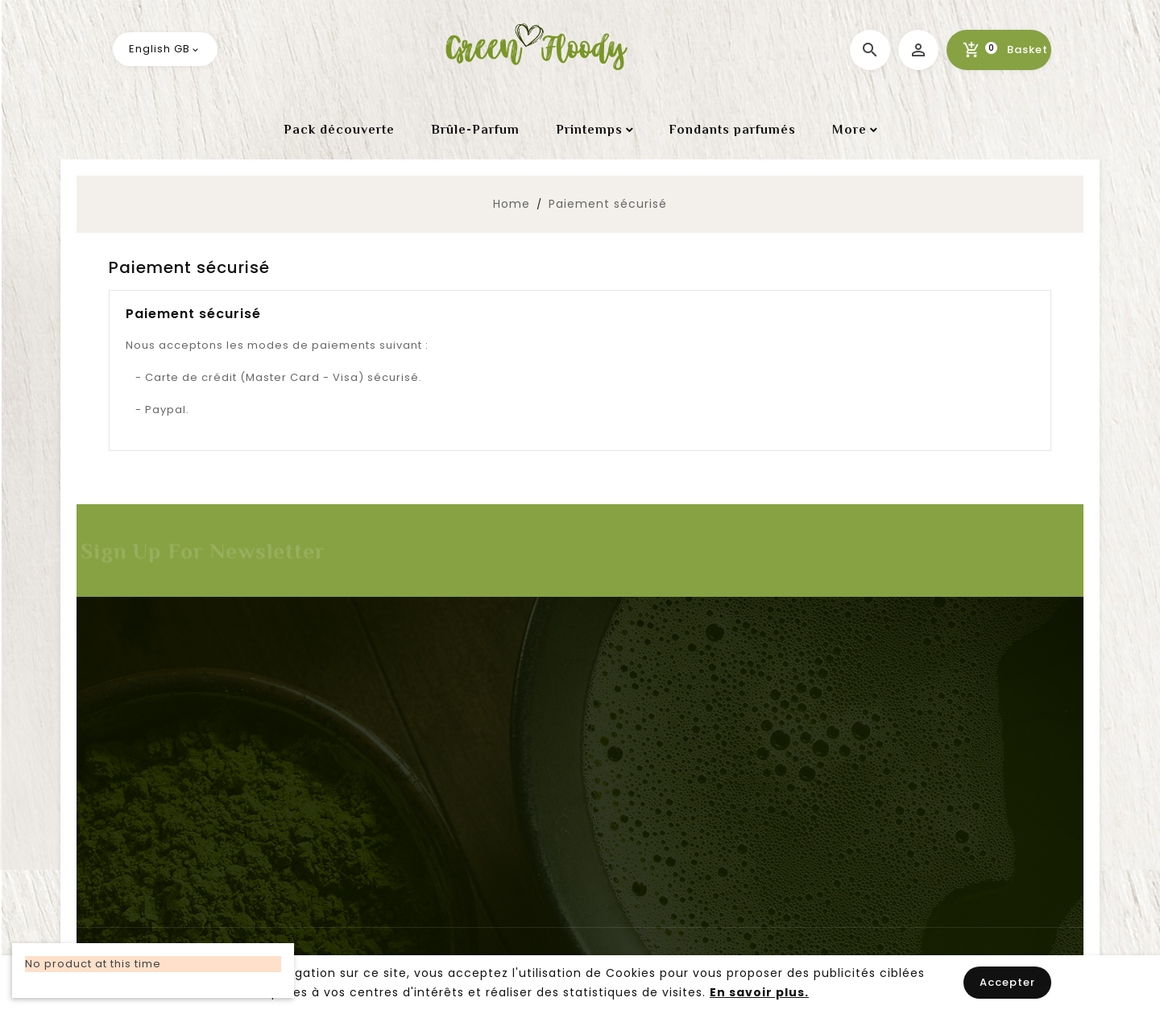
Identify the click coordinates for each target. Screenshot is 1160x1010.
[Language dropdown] (165, 49)
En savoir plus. (759, 992)
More (849, 129)
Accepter (1007, 982)
